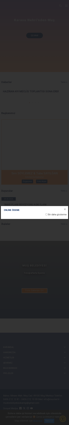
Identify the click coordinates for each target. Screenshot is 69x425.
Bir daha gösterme (57, 214)
